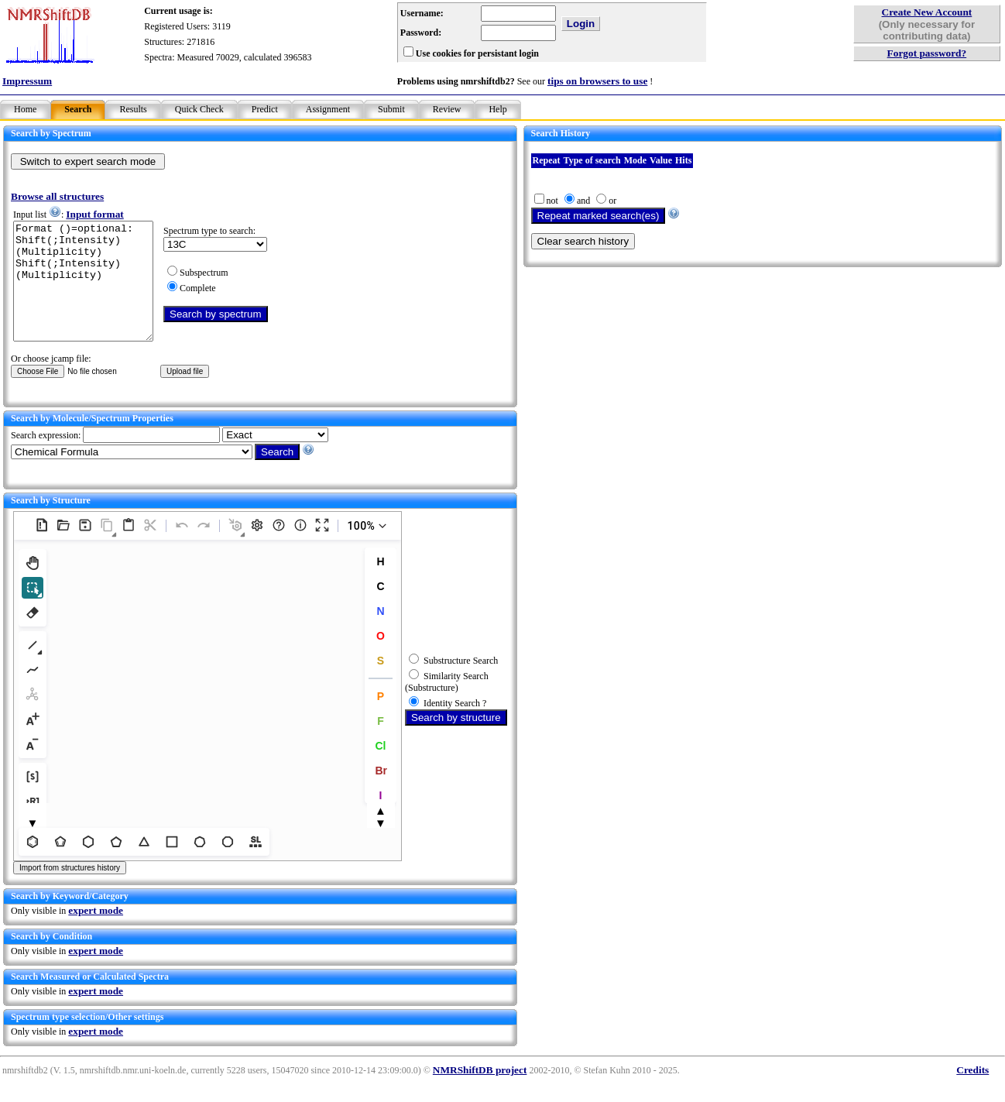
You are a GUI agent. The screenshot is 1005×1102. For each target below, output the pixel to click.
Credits (972, 1093)
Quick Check (199, 109)
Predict (265, 109)
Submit (391, 109)
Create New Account (927, 12)
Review (447, 109)
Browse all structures (57, 196)
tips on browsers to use (597, 81)
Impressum (27, 81)
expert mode (95, 933)
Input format (94, 214)
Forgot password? (927, 53)
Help (497, 109)
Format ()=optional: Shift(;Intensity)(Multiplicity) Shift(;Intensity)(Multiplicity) (91, 293)
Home (25, 109)
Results (132, 109)
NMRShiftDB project (480, 1093)
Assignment (328, 109)
